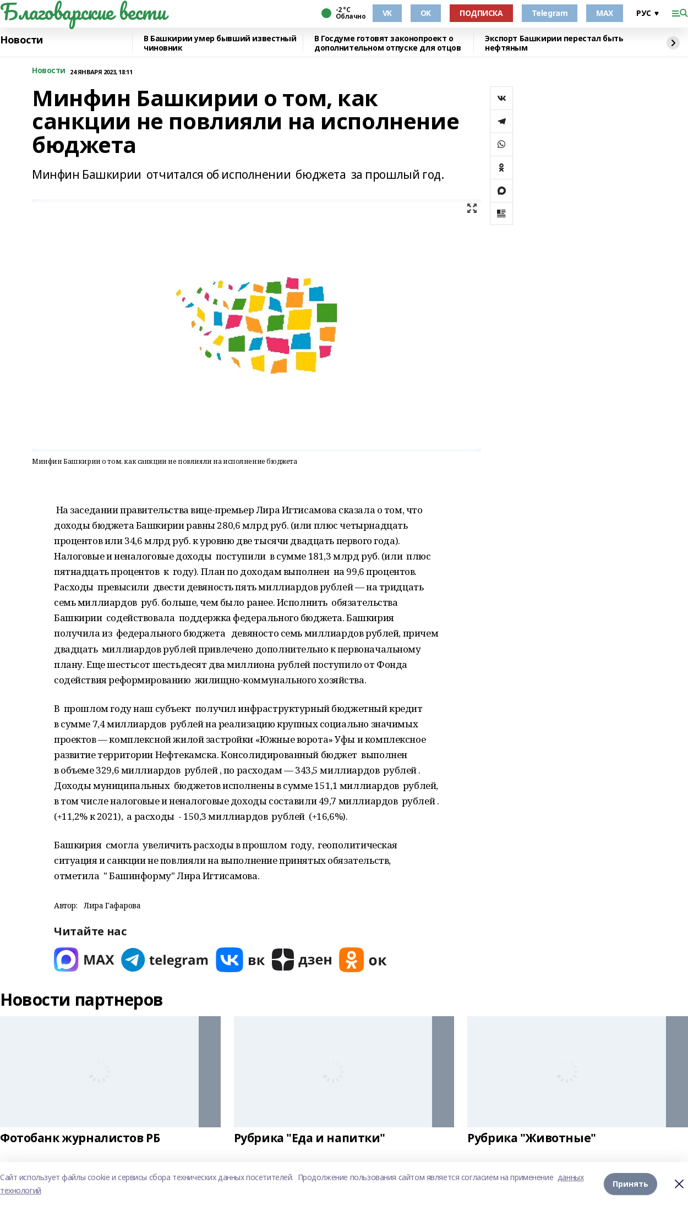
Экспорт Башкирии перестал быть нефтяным (554, 43)
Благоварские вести (83, 11)
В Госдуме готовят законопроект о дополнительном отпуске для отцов (387, 43)
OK (426, 13)
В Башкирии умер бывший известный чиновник (220, 43)
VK (387, 13)
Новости (21, 40)
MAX (604, 13)
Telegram (550, 13)
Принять (630, 1183)
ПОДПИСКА (481, 13)
